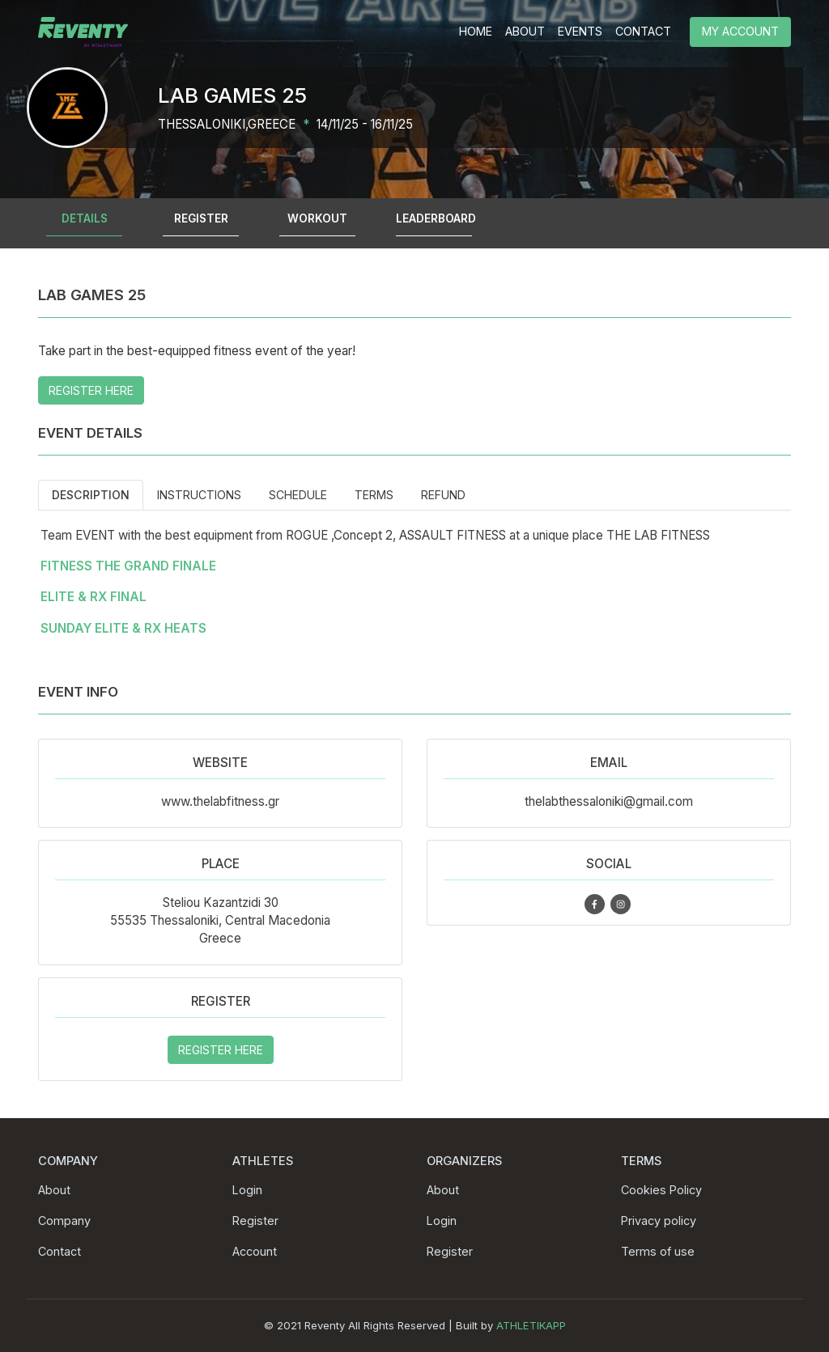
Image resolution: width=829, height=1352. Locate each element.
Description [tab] (91, 495)
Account (254, 1251)
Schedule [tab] (298, 495)
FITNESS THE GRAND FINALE (128, 566)
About (54, 1190)
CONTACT (643, 31)
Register (255, 1220)
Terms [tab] (374, 495)
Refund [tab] (443, 495)
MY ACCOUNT (740, 31)
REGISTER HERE (91, 390)
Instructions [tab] (199, 495)
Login (247, 1190)
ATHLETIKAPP (531, 1325)
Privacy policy (658, 1220)
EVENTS (580, 31)
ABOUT (525, 31)
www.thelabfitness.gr (220, 801)
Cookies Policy (661, 1190)
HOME (475, 31)
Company (64, 1220)
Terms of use (658, 1251)
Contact (59, 1251)
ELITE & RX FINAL (93, 596)
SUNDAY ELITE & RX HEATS (123, 628)
